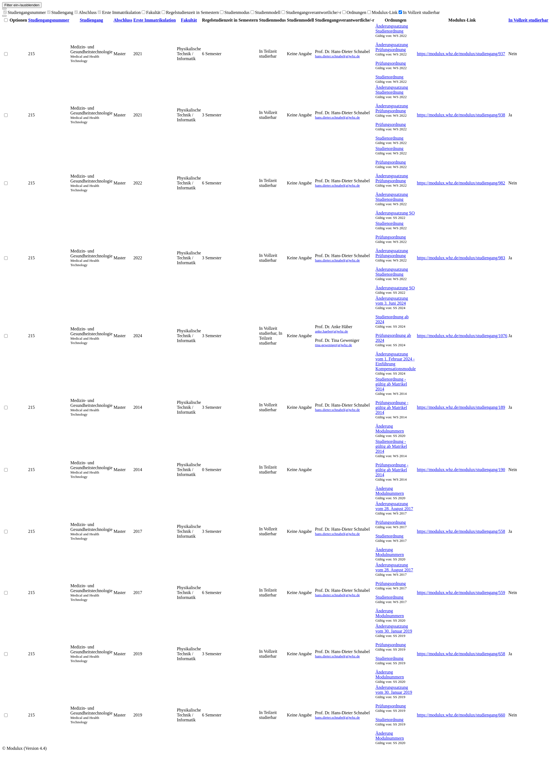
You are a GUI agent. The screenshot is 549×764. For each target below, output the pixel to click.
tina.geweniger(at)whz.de (333, 345)
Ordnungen (354, 12)
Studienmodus (234, 12)
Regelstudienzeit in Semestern (190, 12)
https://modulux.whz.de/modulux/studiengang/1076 (462, 335)
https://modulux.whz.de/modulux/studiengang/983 (461, 257)
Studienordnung (389, 77)
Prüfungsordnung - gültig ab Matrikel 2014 (391, 407)
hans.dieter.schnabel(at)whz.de (337, 56)
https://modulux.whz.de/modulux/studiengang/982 (461, 183)
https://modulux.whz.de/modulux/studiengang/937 (461, 53)
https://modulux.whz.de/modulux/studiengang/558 (461, 531)
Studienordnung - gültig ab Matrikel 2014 (391, 384)
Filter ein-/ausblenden (21, 5)
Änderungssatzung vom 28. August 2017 (394, 506)
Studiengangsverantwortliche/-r (311, 12)
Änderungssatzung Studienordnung (391, 28)
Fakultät (151, 12)
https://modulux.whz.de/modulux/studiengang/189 (461, 407)
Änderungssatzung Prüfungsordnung (391, 47)
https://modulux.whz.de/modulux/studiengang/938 (461, 115)
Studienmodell (265, 12)
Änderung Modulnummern (389, 428)
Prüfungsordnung (390, 63)
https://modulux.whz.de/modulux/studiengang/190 (461, 469)
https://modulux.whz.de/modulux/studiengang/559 (461, 592)
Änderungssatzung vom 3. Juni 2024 (391, 300)
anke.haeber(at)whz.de (331, 331)
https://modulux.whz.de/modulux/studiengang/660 (461, 715)
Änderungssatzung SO (395, 213)
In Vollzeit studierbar (419, 12)
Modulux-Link (382, 12)
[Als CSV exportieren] (4, 16)
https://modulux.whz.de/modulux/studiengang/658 (461, 653)
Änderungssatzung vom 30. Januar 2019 (393, 628)
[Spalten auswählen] (4, 9)
